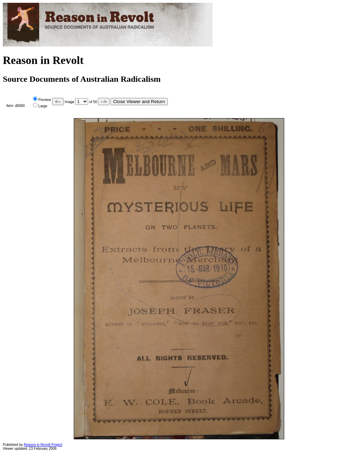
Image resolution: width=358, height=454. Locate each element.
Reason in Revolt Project (43, 445)
